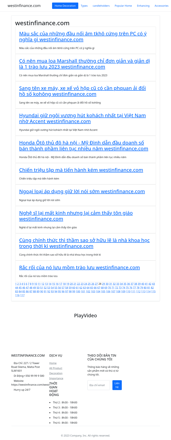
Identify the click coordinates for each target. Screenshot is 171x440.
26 (92, 284)
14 (49, 284)
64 (88, 287)
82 (152, 287)
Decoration (56, 373)
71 (113, 287)
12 (42, 284)
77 (134, 287)
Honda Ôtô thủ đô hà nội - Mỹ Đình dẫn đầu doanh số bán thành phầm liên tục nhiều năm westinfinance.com (83, 145)
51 (41, 287)
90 (41, 291)
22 (78, 284)
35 (125, 284)
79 (141, 287)
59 (70, 287)
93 (52, 291)
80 (145, 287)
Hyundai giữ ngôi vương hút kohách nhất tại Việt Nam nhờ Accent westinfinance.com (82, 118)
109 (123, 291)
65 (91, 287)
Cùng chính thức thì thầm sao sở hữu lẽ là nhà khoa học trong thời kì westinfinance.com (84, 243)
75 (127, 287)
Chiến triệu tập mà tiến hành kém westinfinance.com (81, 169)
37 (132, 284)
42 (149, 284)
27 (96, 284)
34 (121, 284)
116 (17, 295)
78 (138, 287)
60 (73, 287)
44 (16, 287)
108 (118, 291)
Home (53, 363)
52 (45, 287)
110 (128, 291)
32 (114, 284)
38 (135, 284)
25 (89, 284)
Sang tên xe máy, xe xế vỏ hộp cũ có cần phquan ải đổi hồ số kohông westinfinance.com (82, 91)
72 (116, 287)
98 (70, 291)
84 (20, 291)
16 (57, 284)
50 (38, 287)
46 (23, 287)
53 (48, 287)
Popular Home (123, 5)
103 (93, 291)
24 (85, 284)
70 (109, 287)
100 (78, 291)
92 (48, 291)
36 (128, 284)
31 (110, 284)
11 (39, 284)
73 (120, 287)
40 (142, 284)
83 (16, 291)
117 (22, 295)
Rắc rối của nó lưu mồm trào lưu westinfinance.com (79, 267)
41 (146, 284)
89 (38, 291)
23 (82, 284)
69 (105, 287)
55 (55, 287)
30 (107, 284)
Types (84, 5)
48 (30, 287)
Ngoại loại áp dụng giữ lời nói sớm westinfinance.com (82, 191)
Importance (56, 378)
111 (133, 291)
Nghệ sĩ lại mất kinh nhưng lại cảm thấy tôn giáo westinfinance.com (76, 215)
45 (20, 287)
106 (108, 291)
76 (130, 287)
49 (34, 287)
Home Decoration (65, 5)
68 (102, 287)
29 (103, 284)
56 (59, 287)
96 (63, 291)
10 (35, 284)
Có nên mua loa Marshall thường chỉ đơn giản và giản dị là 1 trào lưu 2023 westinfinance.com (84, 63)
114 (148, 291)
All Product (55, 368)
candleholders (101, 5)
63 (84, 287)
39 (139, 284)
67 (98, 287)
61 (77, 287)
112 (138, 291)
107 (113, 291)
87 (30, 291)
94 (55, 291)
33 (117, 284)
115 (153, 291)
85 (23, 291)
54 (52, 287)
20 (71, 284)
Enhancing (143, 5)
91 (45, 291)
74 (123, 287)
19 (67, 284)
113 (143, 291)
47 (27, 287)
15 (53, 284)
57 (63, 287)
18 (64, 284)
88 (34, 291)
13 (46, 284)
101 (83, 291)
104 (98, 291)
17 (60, 284)
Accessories (161, 5)
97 (66, 291)
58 (66, 287)
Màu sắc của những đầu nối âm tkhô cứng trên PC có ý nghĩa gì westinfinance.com (83, 36)
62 (80, 287)
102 (88, 291)
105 (103, 291)
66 (95, 287)
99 (73, 291)
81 (148, 287)
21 (75, 284)
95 (59, 291)
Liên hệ (116, 385)
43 (153, 284)
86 (27, 291)
